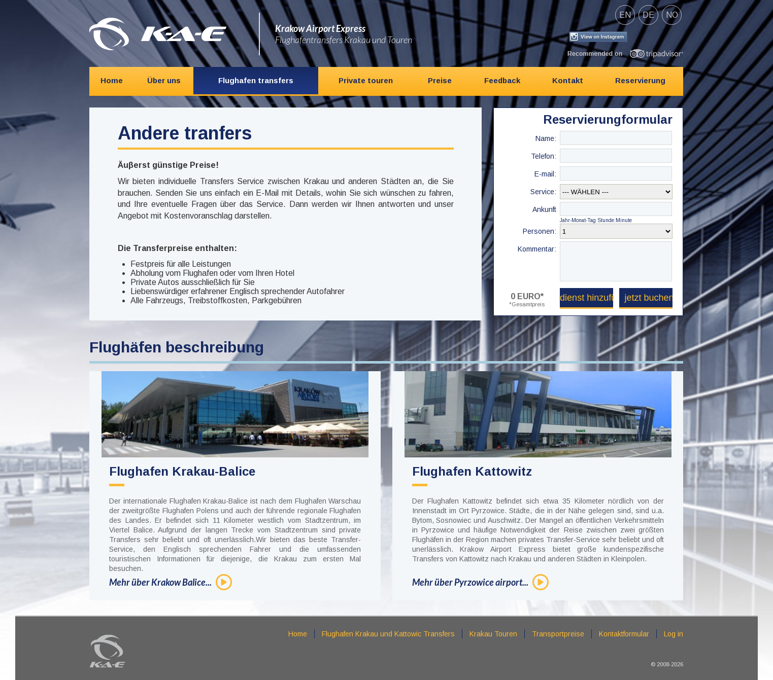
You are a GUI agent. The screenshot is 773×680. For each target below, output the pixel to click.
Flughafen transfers (255, 80)
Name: (545, 138)
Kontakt (567, 80)
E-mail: (545, 174)
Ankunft (544, 209)
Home (111, 80)
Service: (543, 192)
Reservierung (640, 80)
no (672, 15)
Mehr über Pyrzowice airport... (470, 582)
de (648, 15)
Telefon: (543, 156)
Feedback (502, 80)
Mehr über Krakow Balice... (160, 582)
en (625, 15)
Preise (440, 80)
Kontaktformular (624, 634)
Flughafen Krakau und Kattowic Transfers (388, 634)
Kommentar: (537, 249)
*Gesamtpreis (527, 304)
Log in (673, 634)
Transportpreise (558, 634)
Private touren (366, 80)
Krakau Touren (493, 634)
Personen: (539, 231)
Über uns (164, 80)
